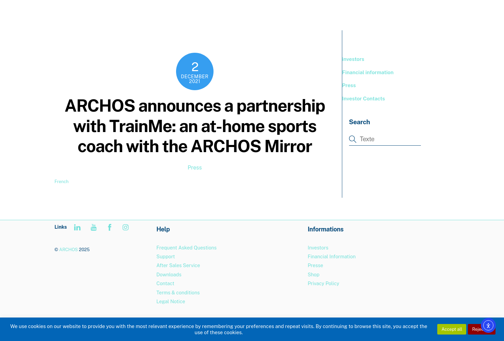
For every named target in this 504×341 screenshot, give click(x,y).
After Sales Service (178, 265)
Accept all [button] (451, 329)
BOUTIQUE (368, 13)
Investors (318, 247)
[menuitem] (435, 13)
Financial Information (332, 256)
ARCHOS (68, 249)
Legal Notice (170, 301)
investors (353, 59)
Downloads (168, 274)
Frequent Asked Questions (186, 247)
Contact (165, 283)
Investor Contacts (363, 98)
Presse (315, 265)
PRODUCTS (329, 13)
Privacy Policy (323, 283)
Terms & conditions (178, 292)
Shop (313, 274)
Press (195, 167)
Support (404, 13)
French (61, 181)
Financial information (368, 72)
